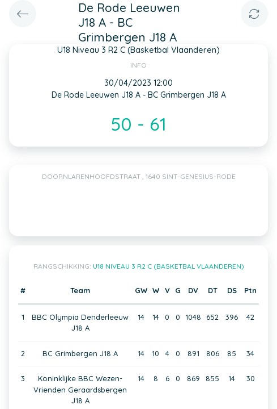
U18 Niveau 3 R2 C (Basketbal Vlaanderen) (168, 266)
